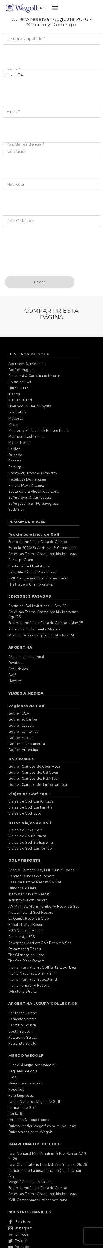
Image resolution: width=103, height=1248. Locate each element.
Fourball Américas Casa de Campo (37, 541)
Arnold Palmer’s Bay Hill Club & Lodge (41, 870)
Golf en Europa (21, 737)
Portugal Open (20, 560)
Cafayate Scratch (22, 1019)
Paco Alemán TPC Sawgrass (32, 572)
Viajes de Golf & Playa (27, 836)
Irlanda (14, 394)
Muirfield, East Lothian (27, 436)
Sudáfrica (16, 509)
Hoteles (15, 681)
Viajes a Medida (26, 693)
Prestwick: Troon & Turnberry (32, 473)
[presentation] (44, 262)
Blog (12, 1077)
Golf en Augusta (22, 369)
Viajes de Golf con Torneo (30, 848)
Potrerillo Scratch (23, 1043)
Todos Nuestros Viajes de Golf (34, 1101)
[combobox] (12, 75)
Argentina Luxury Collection (43, 1003)
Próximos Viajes (27, 521)
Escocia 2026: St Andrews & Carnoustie (42, 548)
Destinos (16, 663)
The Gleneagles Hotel (26, 955)
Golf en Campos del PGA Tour (33, 778)
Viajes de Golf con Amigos (30, 801)
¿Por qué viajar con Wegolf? (32, 1065)
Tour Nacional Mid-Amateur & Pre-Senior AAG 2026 (47, 1156)
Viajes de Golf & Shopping (30, 842)
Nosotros (16, 1089)
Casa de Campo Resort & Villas (35, 882)
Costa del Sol (19, 382)
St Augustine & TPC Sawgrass (33, 503)
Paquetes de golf (22, 1071)
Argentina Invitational (26, 657)
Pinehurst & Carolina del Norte (34, 375)
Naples (14, 449)
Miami (13, 424)
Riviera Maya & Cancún (27, 485)
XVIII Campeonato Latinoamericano (37, 578)
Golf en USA (18, 713)
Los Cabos (17, 412)
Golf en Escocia (21, 725)
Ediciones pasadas (29, 596)
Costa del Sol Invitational (29, 566)
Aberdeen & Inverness (27, 363)
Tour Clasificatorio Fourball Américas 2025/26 (47, 1164)
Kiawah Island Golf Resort (30, 912)
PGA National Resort (25, 930)
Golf (12, 675)
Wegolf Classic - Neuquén (30, 1182)
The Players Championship (31, 584)
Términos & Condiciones (28, 1119)
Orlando (15, 455)
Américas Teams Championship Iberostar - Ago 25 (44, 614)
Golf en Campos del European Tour (38, 784)
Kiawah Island (20, 400)
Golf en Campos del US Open (33, 772)
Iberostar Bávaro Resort (28, 894)
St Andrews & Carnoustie (29, 497)
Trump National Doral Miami (31, 973)
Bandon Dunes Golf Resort (31, 876)
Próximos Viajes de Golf (34, 534)
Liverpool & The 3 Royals (29, 406)
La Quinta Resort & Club (28, 918)
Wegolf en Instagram (26, 1083)
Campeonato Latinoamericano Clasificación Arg (44, 1173)
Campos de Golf (22, 1107)
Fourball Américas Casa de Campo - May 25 (45, 623)
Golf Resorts (24, 860)
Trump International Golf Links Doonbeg (42, 967)
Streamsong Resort (24, 949)
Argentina (20, 647)
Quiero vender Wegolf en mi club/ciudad (42, 1126)
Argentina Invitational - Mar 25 (34, 629)
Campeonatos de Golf (34, 1144)
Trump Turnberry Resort (28, 985)
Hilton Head (18, 388)
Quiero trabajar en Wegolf (30, 1132)
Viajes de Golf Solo (24, 813)
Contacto (16, 1113)
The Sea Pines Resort (26, 961)
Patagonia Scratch (23, 1037)
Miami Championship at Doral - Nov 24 (41, 635)
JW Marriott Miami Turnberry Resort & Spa (44, 906)
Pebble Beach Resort (26, 924)
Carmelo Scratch (22, 1025)
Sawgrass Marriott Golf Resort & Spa (40, 943)
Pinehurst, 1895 (21, 937)
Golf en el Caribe (22, 719)
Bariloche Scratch (23, 1013)
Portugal (15, 467)
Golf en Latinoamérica (26, 743)
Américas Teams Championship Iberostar (43, 554)
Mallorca (15, 418)
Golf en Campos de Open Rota (34, 766)
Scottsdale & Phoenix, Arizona (33, 491)
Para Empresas (21, 1095)
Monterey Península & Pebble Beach (38, 430)
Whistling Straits (22, 991)
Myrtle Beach (19, 442)
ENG (75, 8)
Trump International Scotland (32, 979)
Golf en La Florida (23, 731)
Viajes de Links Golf (25, 830)
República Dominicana (27, 479)
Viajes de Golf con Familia (30, 807)
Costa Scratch (20, 1031)
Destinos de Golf (28, 354)
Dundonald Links (22, 888)
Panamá (15, 461)
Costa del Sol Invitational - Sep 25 (37, 606)
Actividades (18, 669)
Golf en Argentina (23, 749)
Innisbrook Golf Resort (27, 900)
